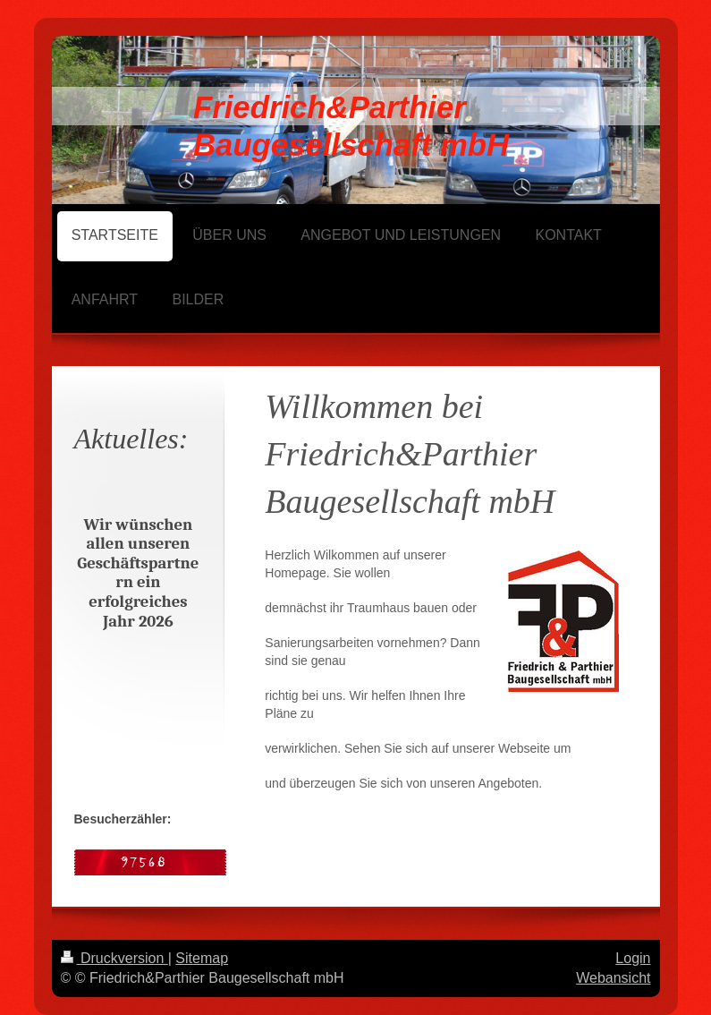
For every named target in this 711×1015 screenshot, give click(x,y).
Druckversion (114, 958)
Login (632, 958)
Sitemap (201, 958)
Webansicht (613, 977)
